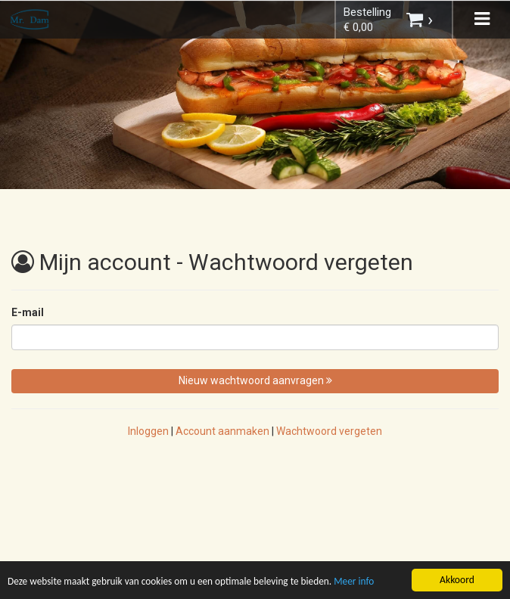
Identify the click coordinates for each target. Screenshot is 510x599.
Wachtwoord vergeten (329, 431)
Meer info (361, 582)
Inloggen (148, 431)
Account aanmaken (222, 431)
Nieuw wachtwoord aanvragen (255, 380)
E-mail (27, 312)
